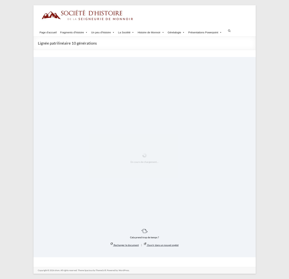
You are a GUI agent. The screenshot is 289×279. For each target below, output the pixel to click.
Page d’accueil (48, 32)
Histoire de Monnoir (151, 32)
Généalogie (176, 32)
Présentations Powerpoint (205, 32)
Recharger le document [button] (125, 245)
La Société (126, 32)
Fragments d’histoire (74, 32)
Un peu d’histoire (103, 32)
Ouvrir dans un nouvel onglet (161, 245)
